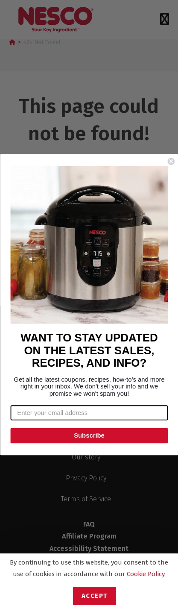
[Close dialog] (171, 161)
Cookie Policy (145, 574)
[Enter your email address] (89, 412)
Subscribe (89, 435)
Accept (95, 596)
